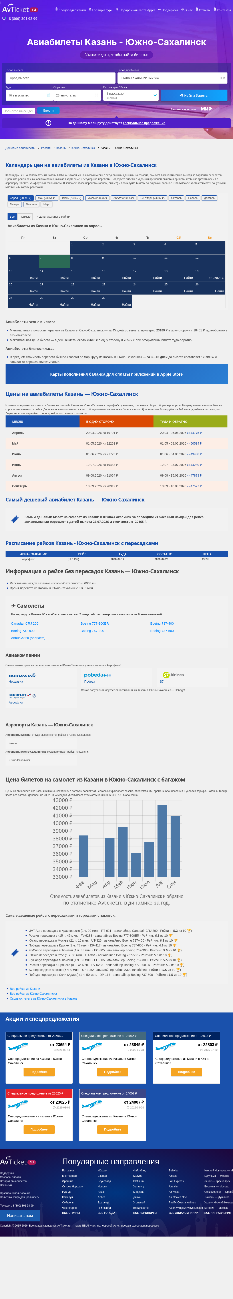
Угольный (139, 1201)
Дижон (137, 1196)
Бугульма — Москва (216, 1175)
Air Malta (174, 1191)
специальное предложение (144, 122)
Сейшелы (68, 1201)
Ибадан (102, 1169)
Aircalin (173, 1185)
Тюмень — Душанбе (216, 1196)
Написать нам (20, 1215)
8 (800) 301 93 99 (23, 18)
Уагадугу (138, 1185)
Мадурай (138, 1191)
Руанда (66, 1191)
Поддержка (174, 10)
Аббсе (101, 1196)
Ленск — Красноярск (217, 1180)
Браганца (103, 1201)
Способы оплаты (10, 1176)
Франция (67, 1180)
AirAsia (173, 1175)
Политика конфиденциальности (19, 1196)
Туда (9, 87)
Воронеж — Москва (216, 1185)
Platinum (138, 1180)
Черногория (69, 1207)
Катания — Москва (216, 1207)
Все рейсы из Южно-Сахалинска (33, 993)
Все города (106, 1212)
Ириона (102, 1185)
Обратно (59, 87)
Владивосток (141, 1207)
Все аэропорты (145, 1212)
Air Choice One (178, 1196)
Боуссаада (104, 1180)
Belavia (173, 1169)
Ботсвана (68, 1169)
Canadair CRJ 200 (24, 623)
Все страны (71, 1212)
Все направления (217, 1212)
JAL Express (176, 1180)
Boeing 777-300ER (95, 623)
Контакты (224, 10)
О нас (191, 10)
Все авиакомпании (183, 1212)
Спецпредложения (85, 10)
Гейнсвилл (104, 1207)
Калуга (137, 1175)
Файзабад (139, 1169)
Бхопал (102, 1175)
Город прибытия (128, 70)
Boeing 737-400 (162, 623)
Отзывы (207, 10)
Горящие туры (113, 10)
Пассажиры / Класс (115, 87)
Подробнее (39, 1071)
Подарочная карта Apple (145, 10)
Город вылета (14, 70)
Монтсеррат (69, 1175)
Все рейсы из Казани (25, 988)
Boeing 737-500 (162, 630)
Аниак (101, 1191)
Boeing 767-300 (92, 630)
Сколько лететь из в (44, 998)
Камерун (67, 1196)
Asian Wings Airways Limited (186, 1207)
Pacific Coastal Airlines (182, 1201)
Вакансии (6, 1184)
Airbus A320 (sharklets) (28, 637)
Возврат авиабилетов (13, 1180)
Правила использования (15, 1192)
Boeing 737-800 (23, 630)
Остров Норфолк (72, 1185)
